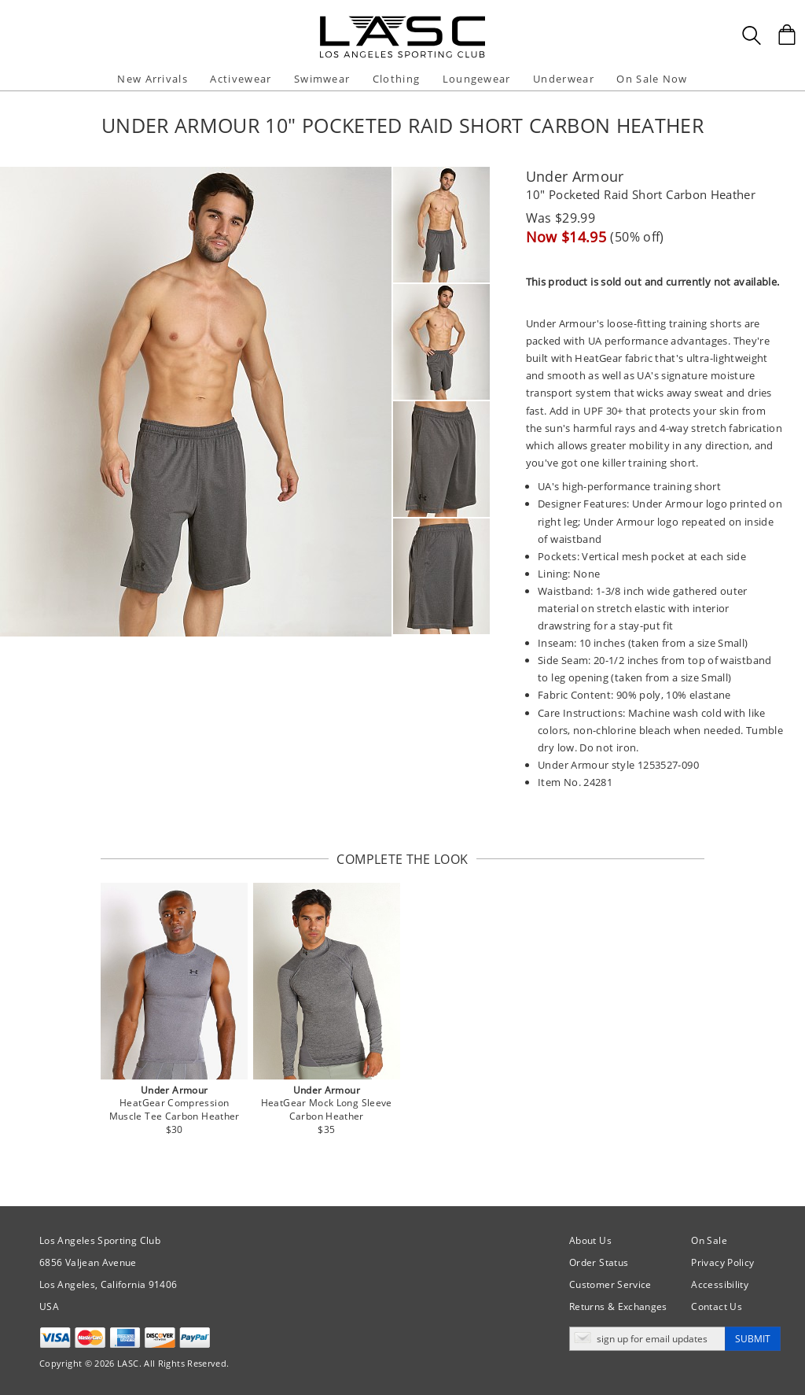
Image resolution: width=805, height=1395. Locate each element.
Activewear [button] (240, 79)
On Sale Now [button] (651, 79)
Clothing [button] (396, 79)
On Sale (709, 1240)
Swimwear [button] (322, 79)
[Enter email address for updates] (647, 1339)
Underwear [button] (563, 79)
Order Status (598, 1262)
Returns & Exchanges (618, 1306)
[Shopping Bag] (787, 34)
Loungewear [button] (477, 79)
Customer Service (610, 1284)
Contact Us (716, 1306)
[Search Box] (751, 35)
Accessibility (719, 1284)
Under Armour (575, 176)
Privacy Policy (722, 1262)
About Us (590, 1240)
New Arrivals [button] (152, 79)
